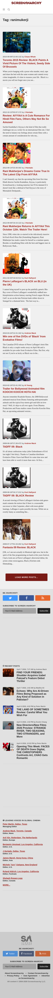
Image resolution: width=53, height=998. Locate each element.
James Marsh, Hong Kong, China (18, 858)
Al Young (28, 385)
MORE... (6, 885)
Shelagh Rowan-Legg (12, 878)
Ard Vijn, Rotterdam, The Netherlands (20, 838)
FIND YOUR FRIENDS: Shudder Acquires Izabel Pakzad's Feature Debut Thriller (31, 677)
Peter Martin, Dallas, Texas (15, 824)
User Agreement (30, 976)
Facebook (26, 953)
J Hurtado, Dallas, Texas (14, 851)
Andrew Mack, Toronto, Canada (17, 831)
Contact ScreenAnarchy (38, 973)
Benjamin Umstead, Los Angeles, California (23, 844)
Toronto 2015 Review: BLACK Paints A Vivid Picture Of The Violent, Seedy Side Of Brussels (26, 63)
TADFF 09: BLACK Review (18, 495)
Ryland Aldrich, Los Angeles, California (21, 871)
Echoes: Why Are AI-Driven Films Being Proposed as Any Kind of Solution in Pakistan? (33, 695)
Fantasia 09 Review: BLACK (19, 547)
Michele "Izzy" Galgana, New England (20, 865)
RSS (42, 953)
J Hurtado (28, 112)
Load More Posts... (26, 577)
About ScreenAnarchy (14, 973)
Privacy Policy (13, 976)
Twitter (10, 953)
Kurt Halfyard (30, 278)
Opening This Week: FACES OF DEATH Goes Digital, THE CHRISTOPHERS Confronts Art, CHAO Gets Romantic (33, 752)
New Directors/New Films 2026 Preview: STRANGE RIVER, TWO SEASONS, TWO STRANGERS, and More (31, 731)
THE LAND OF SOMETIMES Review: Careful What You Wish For (33, 712)
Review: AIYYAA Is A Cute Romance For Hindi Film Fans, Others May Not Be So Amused (26, 119)
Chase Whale (30, 57)
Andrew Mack (30, 333)
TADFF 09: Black (12, 446)
